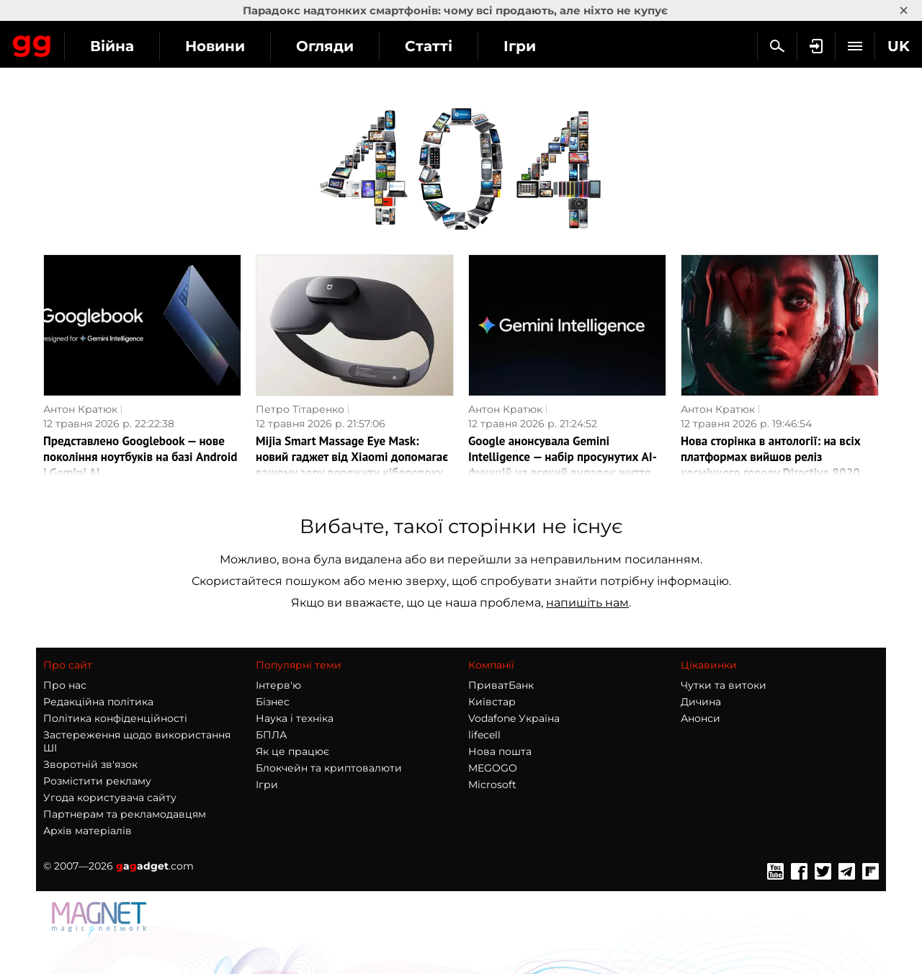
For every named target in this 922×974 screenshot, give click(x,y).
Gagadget (97, 44)
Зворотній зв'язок (90, 764)
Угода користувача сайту (109, 797)
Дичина (701, 701)
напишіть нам (587, 602)
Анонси (700, 718)
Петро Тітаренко (300, 409)
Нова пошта (500, 751)
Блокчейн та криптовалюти (329, 767)
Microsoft (492, 784)
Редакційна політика (98, 701)
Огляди (454, 46)
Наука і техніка (295, 718)
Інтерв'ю (278, 685)
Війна (242, 46)
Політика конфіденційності (115, 718)
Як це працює (292, 751)
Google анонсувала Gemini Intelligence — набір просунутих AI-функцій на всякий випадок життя (562, 457)
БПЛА (271, 734)
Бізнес (273, 701)
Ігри (267, 784)
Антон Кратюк (80, 409)
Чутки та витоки (723, 685)
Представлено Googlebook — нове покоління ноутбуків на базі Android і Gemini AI (140, 457)
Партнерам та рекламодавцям (124, 814)
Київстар (492, 701)
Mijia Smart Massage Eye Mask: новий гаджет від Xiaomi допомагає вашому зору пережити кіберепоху (352, 457)
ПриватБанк (501, 685)
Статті (558, 46)
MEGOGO (492, 767)
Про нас (64, 685)
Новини (345, 46)
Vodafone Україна (514, 718)
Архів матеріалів (87, 830)
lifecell (484, 734)
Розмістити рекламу (97, 780)
